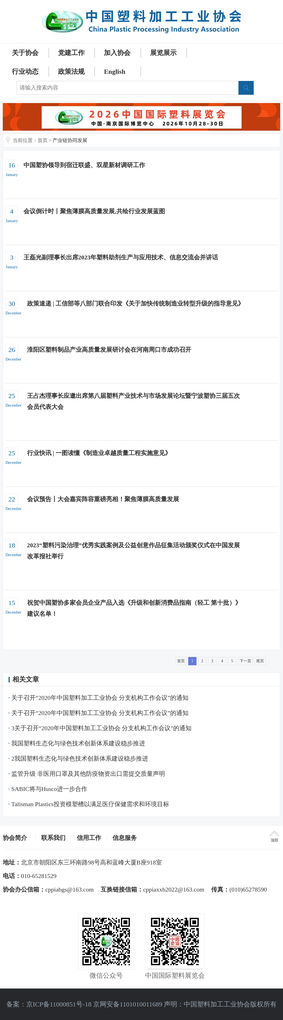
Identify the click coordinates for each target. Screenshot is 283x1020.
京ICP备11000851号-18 (58, 1004)
